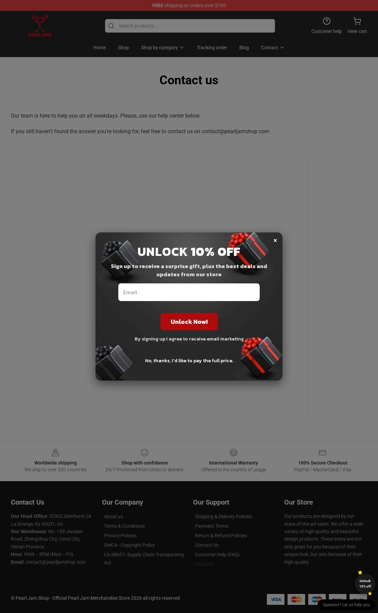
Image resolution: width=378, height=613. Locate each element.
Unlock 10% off (365, 583)
